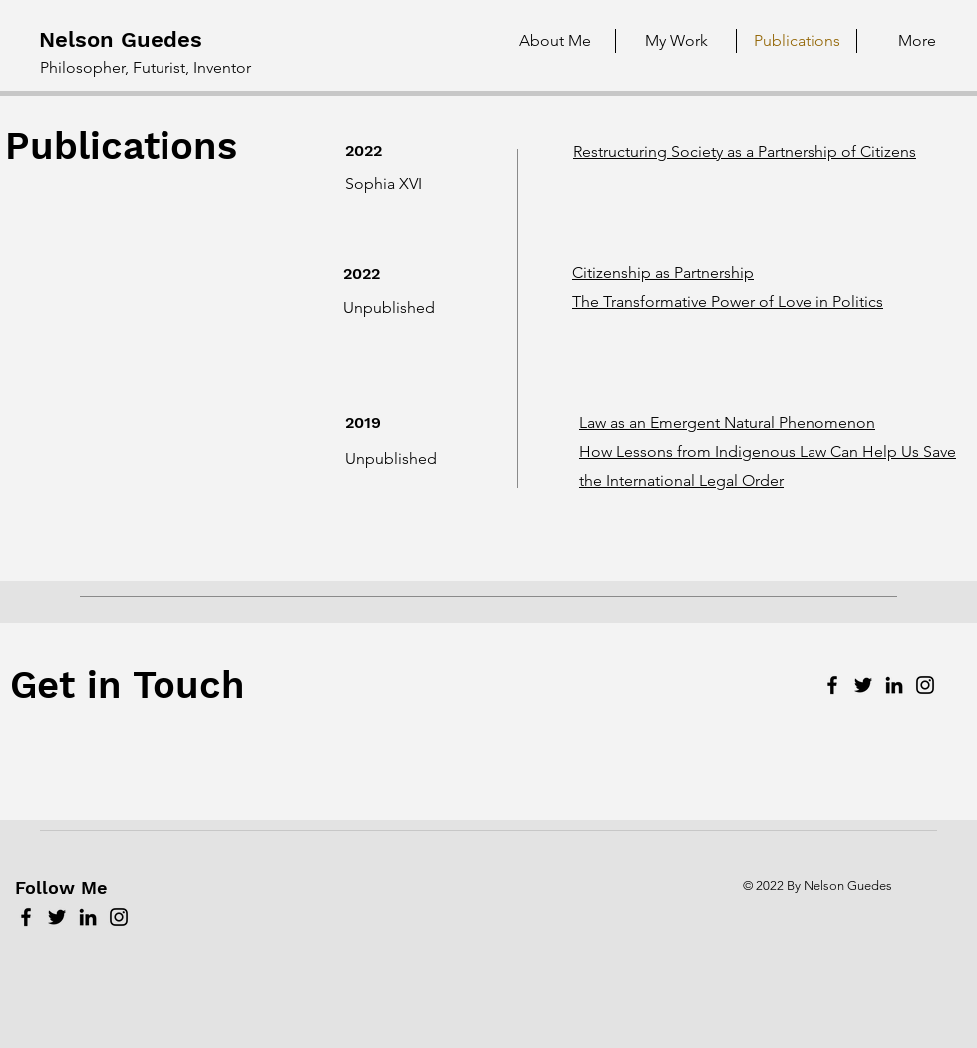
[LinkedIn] (894, 685)
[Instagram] (925, 685)
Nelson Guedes (120, 39)
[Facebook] (832, 685)
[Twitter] (863, 685)
